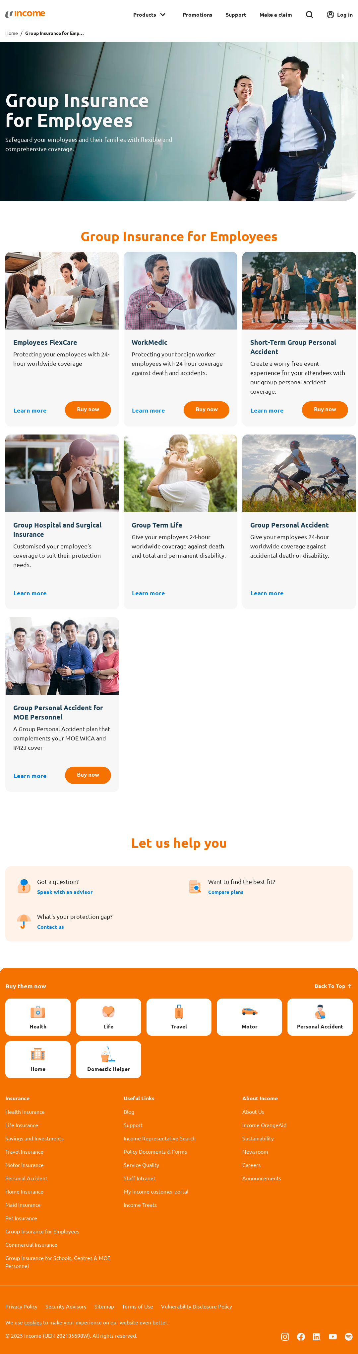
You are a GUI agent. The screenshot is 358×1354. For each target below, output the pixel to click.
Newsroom (255, 1151)
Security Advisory (66, 1306)
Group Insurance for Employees (42, 1231)
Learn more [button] (30, 410)
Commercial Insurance (31, 1244)
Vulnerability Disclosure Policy (196, 1306)
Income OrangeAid (264, 1124)
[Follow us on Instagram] (285, 1336)
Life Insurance (21, 1124)
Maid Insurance (23, 1204)
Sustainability (258, 1138)
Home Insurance (24, 1191)
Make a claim (276, 14)
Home (11, 33)
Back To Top (334, 985)
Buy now (86, 410)
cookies (33, 1322)
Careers (251, 1164)
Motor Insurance (24, 1164)
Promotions (197, 14)
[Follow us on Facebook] (301, 1336)
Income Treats (140, 1204)
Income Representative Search (160, 1138)
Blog (129, 1111)
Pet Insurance (21, 1217)
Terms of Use (137, 1306)
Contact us (50, 926)
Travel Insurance (24, 1151)
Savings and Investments (34, 1138)
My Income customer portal (156, 1191)
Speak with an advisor (65, 891)
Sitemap (104, 1306)
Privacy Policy (21, 1306)
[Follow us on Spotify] (349, 1336)
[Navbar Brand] (25, 14)
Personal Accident (26, 1178)
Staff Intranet (139, 1178)
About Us (253, 1111)
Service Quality (141, 1164)
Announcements (261, 1178)
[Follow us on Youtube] (333, 1336)
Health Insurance (25, 1111)
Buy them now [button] (25, 986)
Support (236, 14)
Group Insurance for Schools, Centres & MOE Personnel (57, 1261)
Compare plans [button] (227, 891)
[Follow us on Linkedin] (317, 1336)
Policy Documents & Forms (155, 1151)
